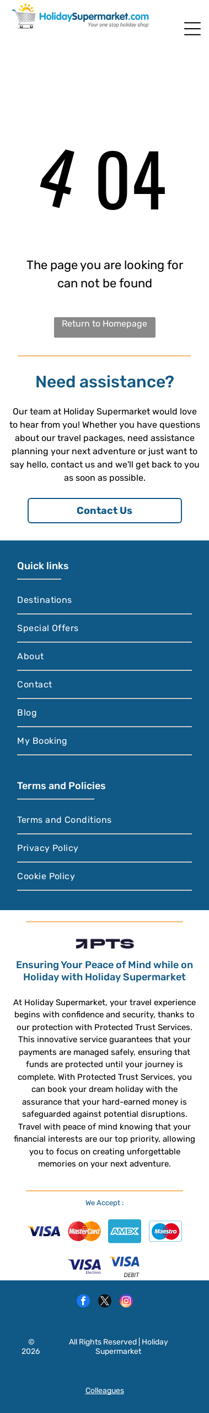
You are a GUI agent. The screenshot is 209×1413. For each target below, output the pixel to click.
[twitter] (104, 1302)
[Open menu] (192, 28)
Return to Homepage (104, 323)
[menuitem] (104, 600)
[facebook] (83, 1302)
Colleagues (104, 1390)
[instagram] (126, 1302)
